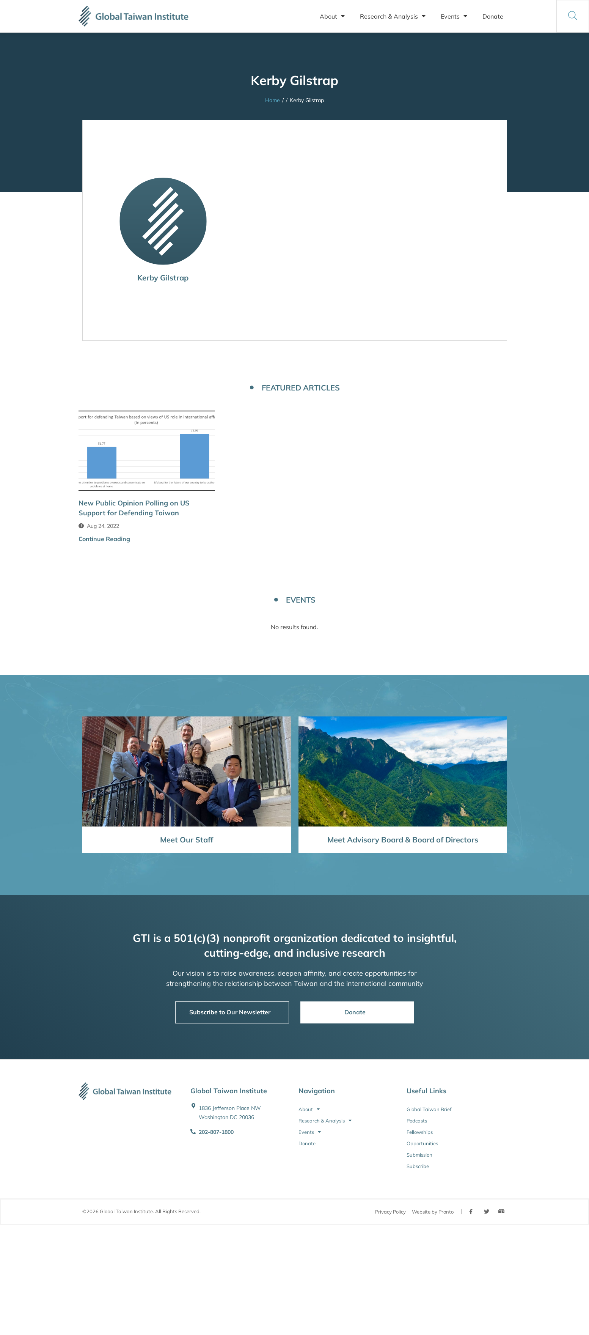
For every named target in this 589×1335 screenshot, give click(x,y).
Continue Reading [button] (104, 539)
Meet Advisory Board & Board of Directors (402, 839)
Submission (419, 1155)
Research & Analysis (393, 16)
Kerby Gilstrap (162, 277)
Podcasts (417, 1121)
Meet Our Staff (186, 839)
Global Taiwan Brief (429, 1109)
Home (272, 100)
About (332, 16)
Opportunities (422, 1143)
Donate (492, 16)
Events (454, 16)
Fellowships (420, 1132)
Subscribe (418, 1166)
